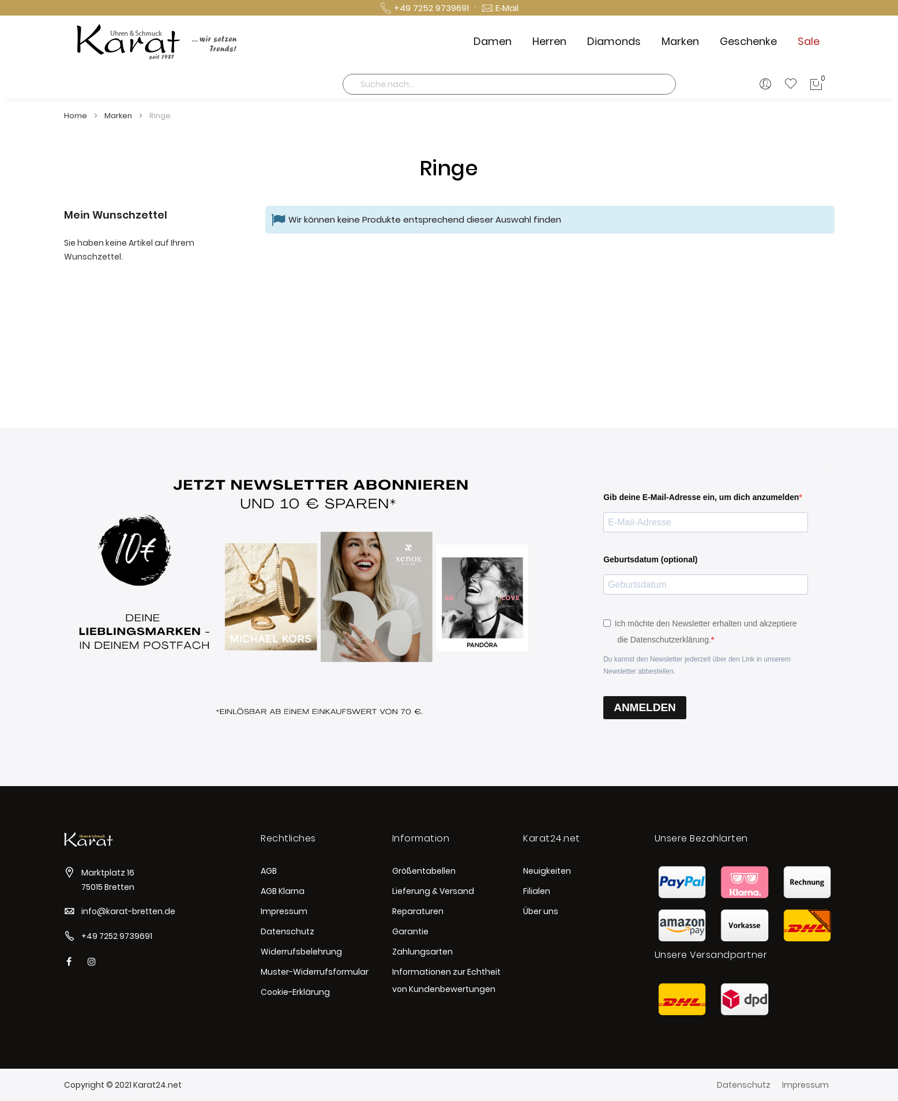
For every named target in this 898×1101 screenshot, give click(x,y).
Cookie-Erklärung (295, 992)
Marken (119, 115)
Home (76, 115)
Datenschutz (287, 931)
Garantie (410, 931)
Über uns (540, 911)
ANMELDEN (645, 707)
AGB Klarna (283, 891)
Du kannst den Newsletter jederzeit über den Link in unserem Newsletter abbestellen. (697, 665)
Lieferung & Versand (433, 891)
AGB (269, 871)
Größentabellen (424, 871)
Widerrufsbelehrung (301, 951)
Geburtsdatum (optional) (650, 559)
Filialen (536, 891)
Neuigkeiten (547, 871)
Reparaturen (418, 911)
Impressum (284, 911)
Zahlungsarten (422, 951)
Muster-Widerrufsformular (315, 972)
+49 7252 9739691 (116, 936)
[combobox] (509, 84)
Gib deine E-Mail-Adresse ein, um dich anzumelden (701, 497)
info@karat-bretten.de (128, 911)
